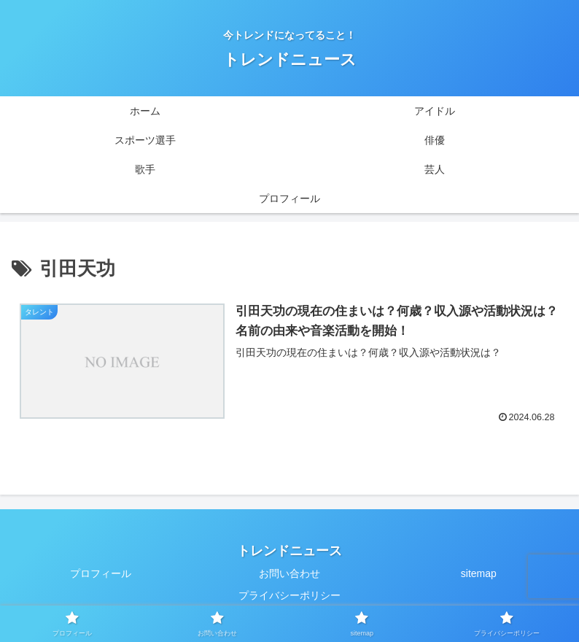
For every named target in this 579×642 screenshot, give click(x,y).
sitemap (479, 573)
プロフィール (100, 573)
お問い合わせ (289, 573)
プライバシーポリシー (289, 595)
